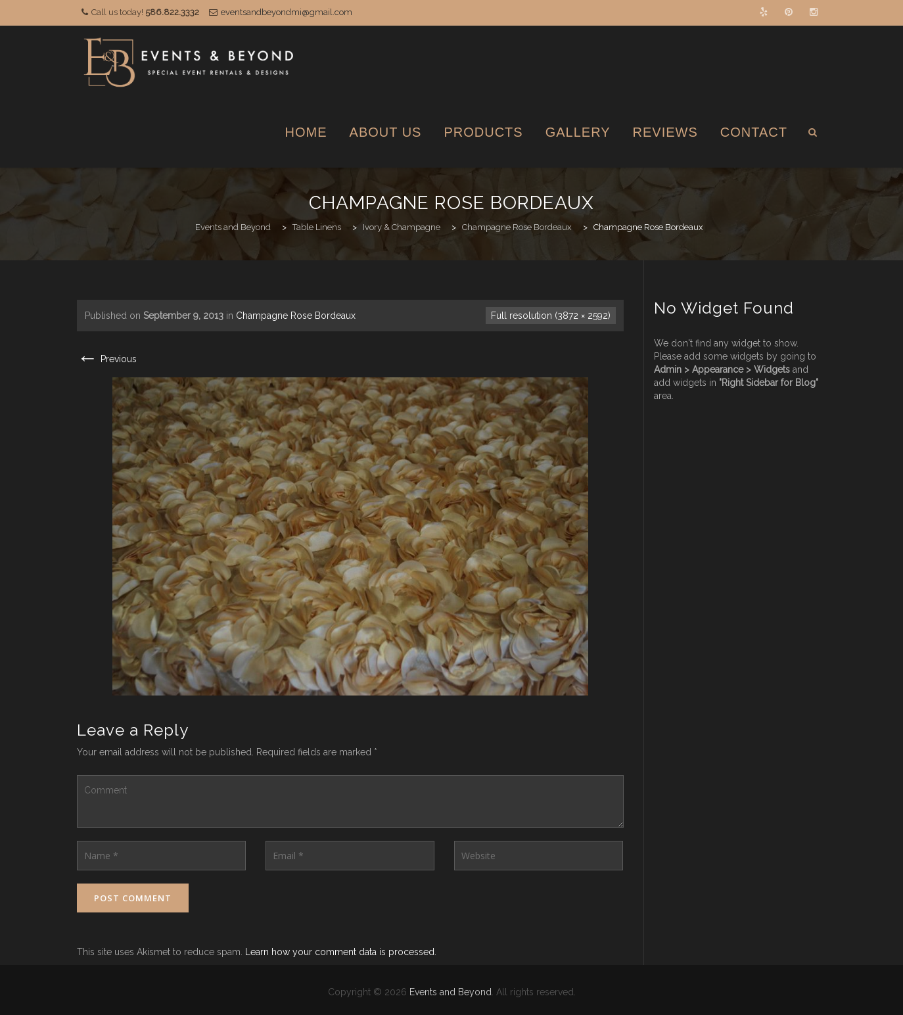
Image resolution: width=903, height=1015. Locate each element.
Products (483, 132)
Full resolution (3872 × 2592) (551, 315)
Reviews (665, 132)
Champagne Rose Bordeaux (296, 315)
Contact (753, 132)
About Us (386, 132)
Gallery (578, 132)
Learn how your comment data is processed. (340, 952)
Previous (107, 359)
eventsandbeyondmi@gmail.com (286, 12)
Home (306, 132)
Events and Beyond (450, 992)
